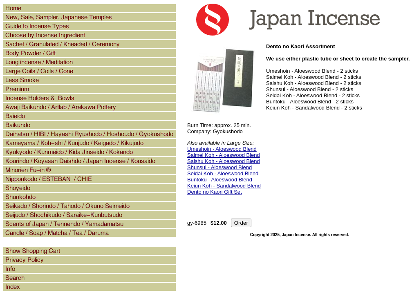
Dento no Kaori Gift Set (214, 192)
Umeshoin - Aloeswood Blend (222, 149)
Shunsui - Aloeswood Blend (219, 167)
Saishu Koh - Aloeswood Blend (223, 161)
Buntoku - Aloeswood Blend (219, 180)
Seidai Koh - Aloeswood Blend (222, 173)
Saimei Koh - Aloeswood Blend (223, 155)
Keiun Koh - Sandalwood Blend (224, 186)
